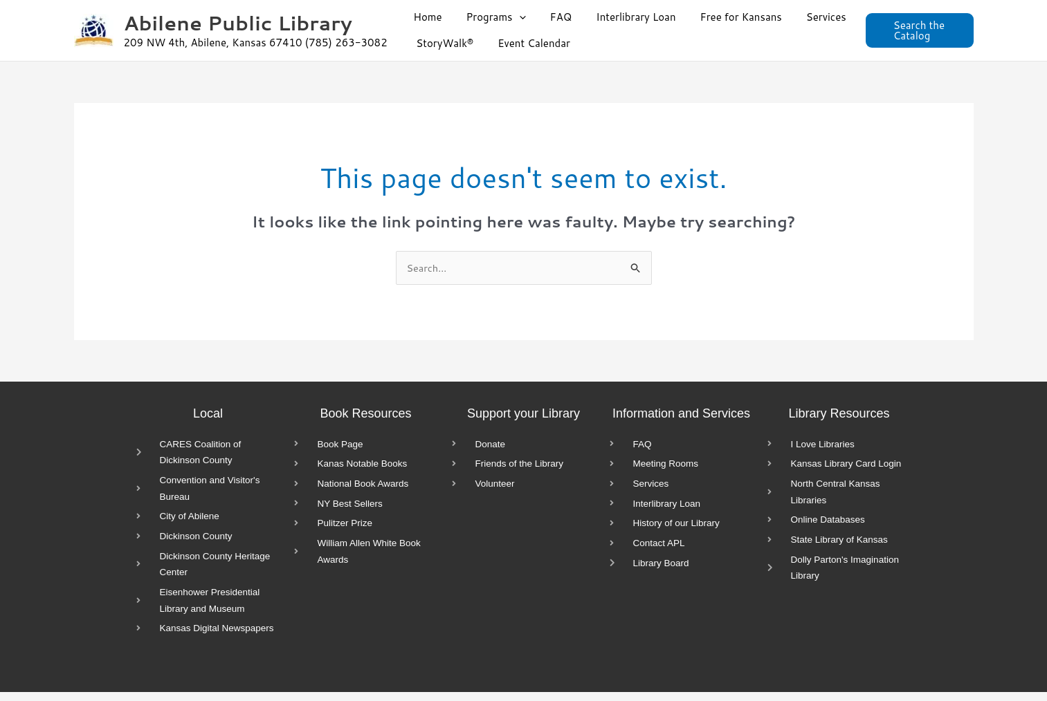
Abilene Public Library (238, 22)
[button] (513, 17)
